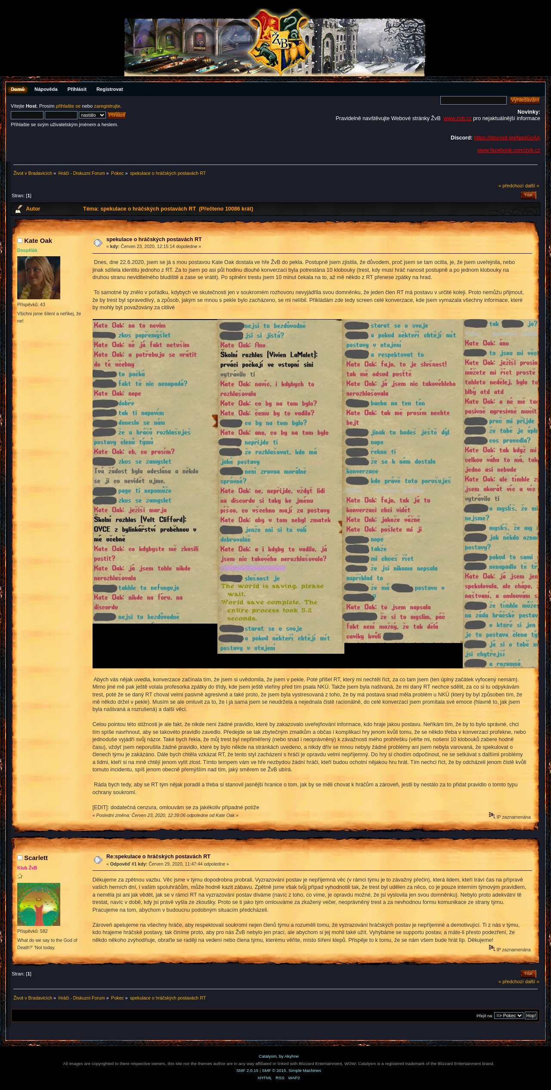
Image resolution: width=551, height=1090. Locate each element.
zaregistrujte (107, 106)
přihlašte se (68, 106)
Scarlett (36, 857)
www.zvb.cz (457, 118)
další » (532, 185)
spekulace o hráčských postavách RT (154, 239)
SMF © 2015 (274, 1070)
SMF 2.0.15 (247, 1070)
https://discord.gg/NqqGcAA (507, 138)
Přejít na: (485, 1015)
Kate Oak (38, 240)
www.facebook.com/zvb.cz (508, 150)
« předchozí (511, 185)
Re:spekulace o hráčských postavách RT (158, 857)
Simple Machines (304, 1070)
